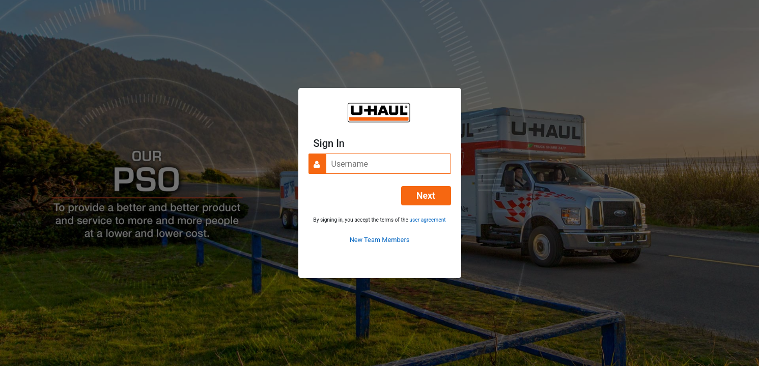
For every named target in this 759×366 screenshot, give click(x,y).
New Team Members (380, 239)
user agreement (427, 220)
